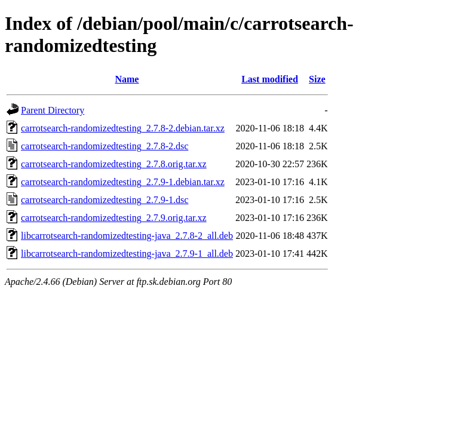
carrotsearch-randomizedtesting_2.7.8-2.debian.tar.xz (123, 128)
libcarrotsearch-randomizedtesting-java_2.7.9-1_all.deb (127, 253)
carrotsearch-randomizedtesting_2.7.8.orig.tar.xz (114, 164)
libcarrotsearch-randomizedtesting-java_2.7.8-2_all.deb (127, 236)
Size (317, 79)
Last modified (269, 79)
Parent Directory (52, 110)
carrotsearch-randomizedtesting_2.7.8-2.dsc (104, 146)
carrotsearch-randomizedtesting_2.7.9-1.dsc (104, 200)
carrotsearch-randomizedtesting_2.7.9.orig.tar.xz (114, 218)
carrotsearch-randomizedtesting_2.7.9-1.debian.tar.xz (123, 182)
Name (127, 79)
